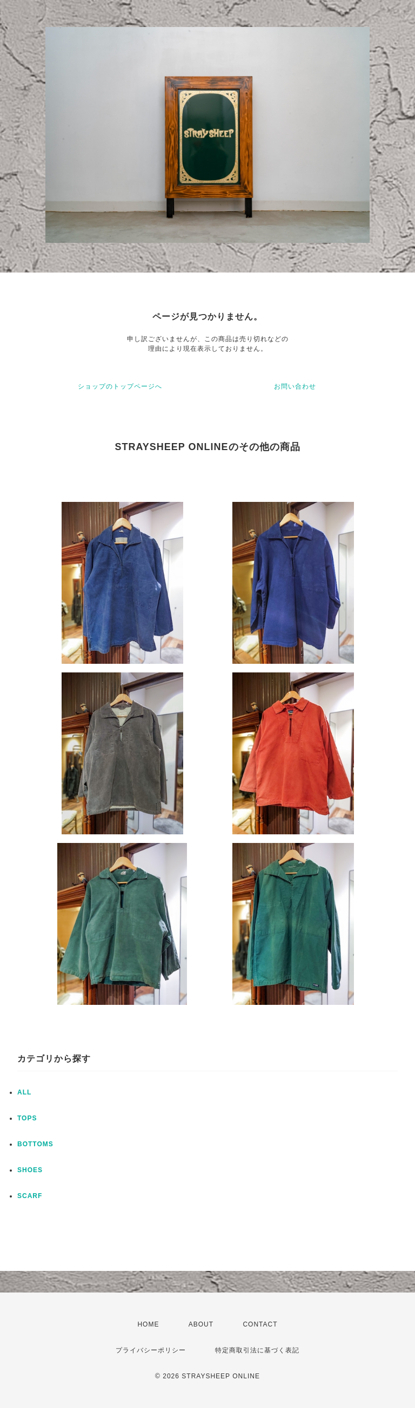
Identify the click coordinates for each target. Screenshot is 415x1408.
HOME (148, 1324)
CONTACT (260, 1324)
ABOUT (201, 1324)
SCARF (29, 1196)
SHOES (30, 1170)
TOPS (27, 1118)
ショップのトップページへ (120, 386)
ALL (24, 1092)
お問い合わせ (295, 386)
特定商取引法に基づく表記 (257, 1350)
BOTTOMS (35, 1144)
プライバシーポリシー (151, 1350)
